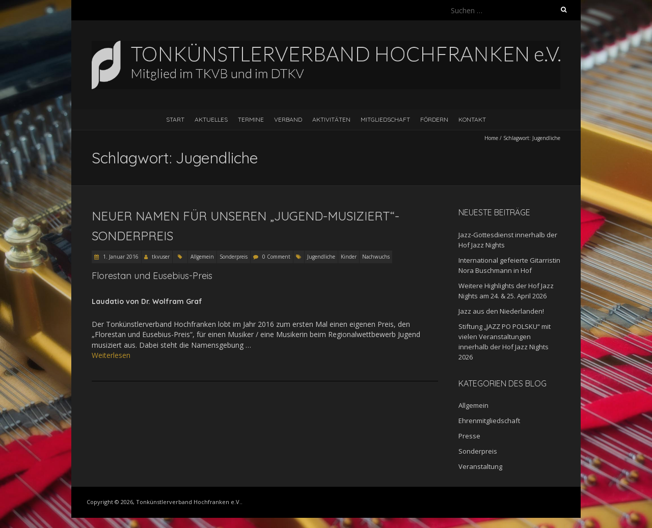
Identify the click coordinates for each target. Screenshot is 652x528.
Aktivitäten (331, 119)
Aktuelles (211, 119)
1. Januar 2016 (120, 256)
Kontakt (472, 119)
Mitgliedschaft (385, 119)
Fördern (434, 119)
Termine (251, 119)
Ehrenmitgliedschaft (489, 420)
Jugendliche (321, 256)
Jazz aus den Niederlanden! (501, 311)
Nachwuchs (376, 256)
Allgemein (202, 256)
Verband (288, 119)
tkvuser (161, 256)
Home (491, 138)
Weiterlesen (111, 355)
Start (175, 119)
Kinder (349, 256)
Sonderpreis (234, 256)
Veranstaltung (480, 466)
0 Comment (276, 256)
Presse (469, 435)
